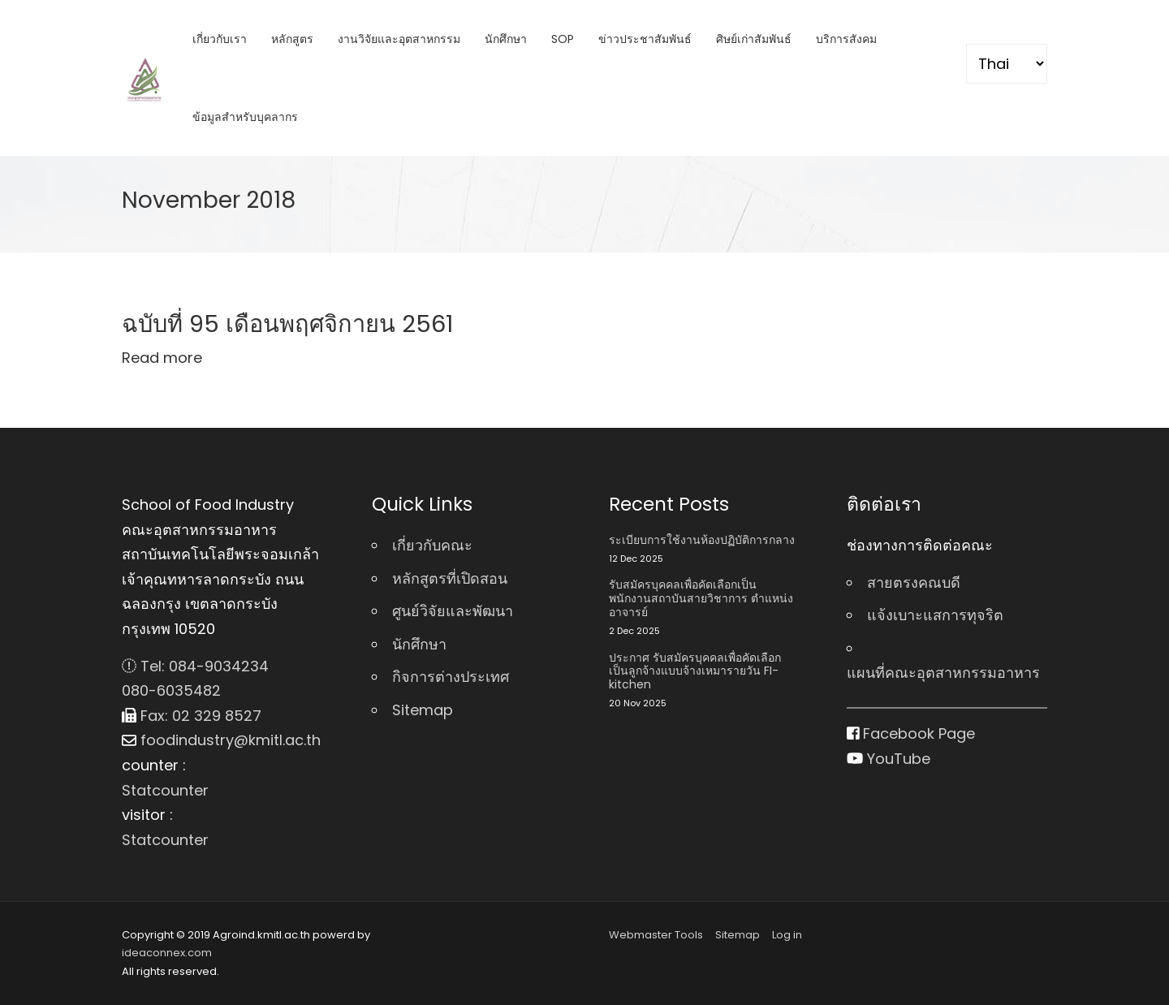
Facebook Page (911, 733)
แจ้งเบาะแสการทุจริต (935, 615)
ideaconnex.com (167, 952)
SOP (562, 39)
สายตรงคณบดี (913, 582)
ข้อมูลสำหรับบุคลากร (245, 117)
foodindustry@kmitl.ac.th (221, 740)
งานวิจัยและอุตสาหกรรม (399, 39)
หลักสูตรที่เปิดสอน (449, 578)
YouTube (888, 758)
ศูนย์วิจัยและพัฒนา (452, 611)
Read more (162, 357)
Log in (787, 934)
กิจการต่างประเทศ (450, 676)
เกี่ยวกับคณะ (432, 545)
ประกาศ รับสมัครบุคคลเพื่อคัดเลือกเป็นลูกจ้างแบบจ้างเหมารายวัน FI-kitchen (695, 671)
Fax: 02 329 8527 (191, 715)
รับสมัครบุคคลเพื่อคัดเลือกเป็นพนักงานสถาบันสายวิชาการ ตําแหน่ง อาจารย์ (701, 598)
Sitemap (422, 710)
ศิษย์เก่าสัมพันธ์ (754, 39)
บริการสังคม (846, 39)
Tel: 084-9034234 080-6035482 (195, 678)
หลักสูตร (292, 39)
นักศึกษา (506, 39)
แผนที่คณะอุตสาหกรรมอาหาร (943, 672)
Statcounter (165, 790)
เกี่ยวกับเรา (219, 39)
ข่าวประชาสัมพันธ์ (645, 39)
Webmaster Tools (656, 934)
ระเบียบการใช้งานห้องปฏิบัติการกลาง (702, 540)
